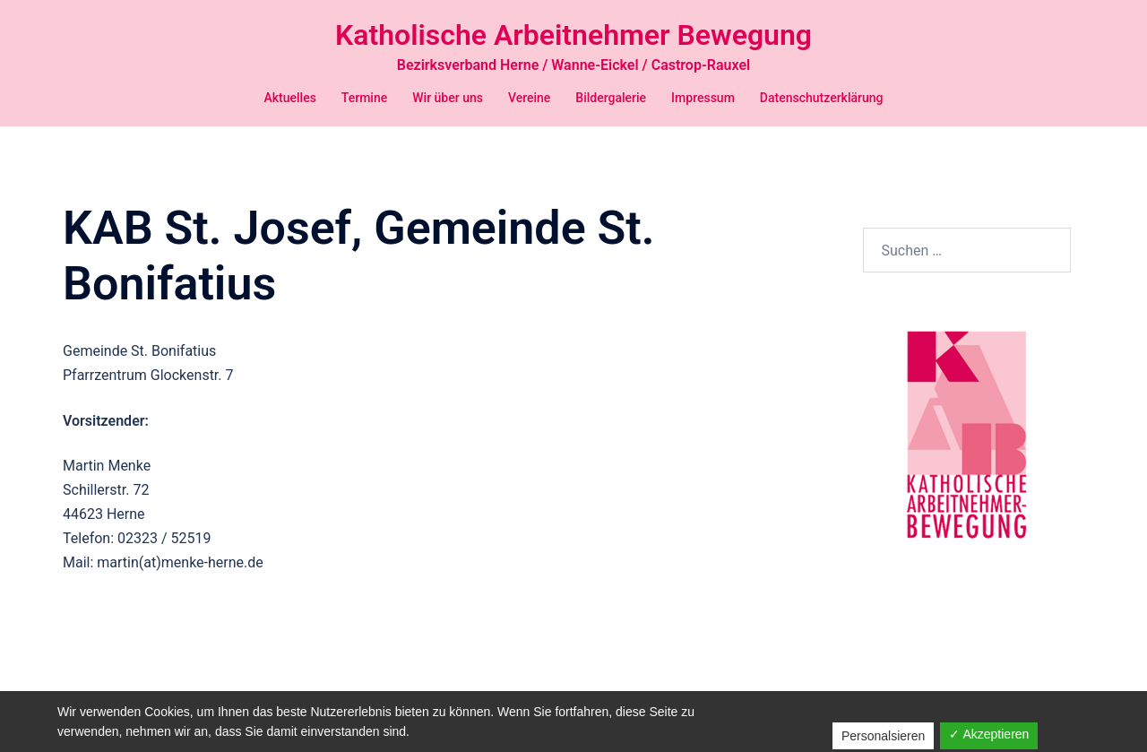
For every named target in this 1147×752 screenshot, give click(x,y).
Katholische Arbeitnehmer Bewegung (573, 35)
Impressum (703, 98)
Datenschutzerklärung (822, 98)
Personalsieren (883, 736)
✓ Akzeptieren (989, 734)
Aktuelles (289, 98)
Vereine (529, 98)
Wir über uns (447, 98)
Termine (364, 98)
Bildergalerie (610, 98)
